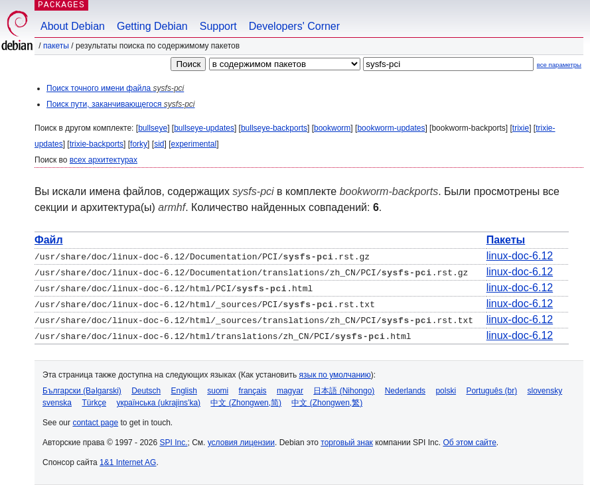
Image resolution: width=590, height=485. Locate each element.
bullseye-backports (274, 128)
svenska (57, 402)
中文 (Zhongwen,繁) (326, 402)
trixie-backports (96, 144)
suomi (217, 390)
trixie (520, 128)
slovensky (544, 390)
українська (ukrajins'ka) (158, 402)
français (253, 390)
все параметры (559, 64)
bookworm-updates (391, 128)
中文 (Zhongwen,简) (245, 402)
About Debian (72, 26)
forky (138, 144)
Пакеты (56, 45)
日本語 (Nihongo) (343, 390)
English (184, 390)
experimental (193, 144)
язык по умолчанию (335, 375)
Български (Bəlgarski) (81, 390)
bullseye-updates (204, 128)
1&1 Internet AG (128, 462)
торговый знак (347, 442)
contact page (95, 422)
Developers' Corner (294, 26)
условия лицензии (241, 442)
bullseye (152, 128)
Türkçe (94, 402)
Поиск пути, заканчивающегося (120, 104)
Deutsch (146, 390)
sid (159, 144)
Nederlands (405, 390)
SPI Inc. (173, 442)
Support (218, 26)
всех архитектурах (103, 160)
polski (445, 390)
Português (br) (491, 390)
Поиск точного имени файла (115, 88)
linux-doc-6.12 (519, 255)
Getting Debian (152, 26)
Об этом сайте (469, 442)
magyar (290, 390)
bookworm (332, 128)
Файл (49, 239)
